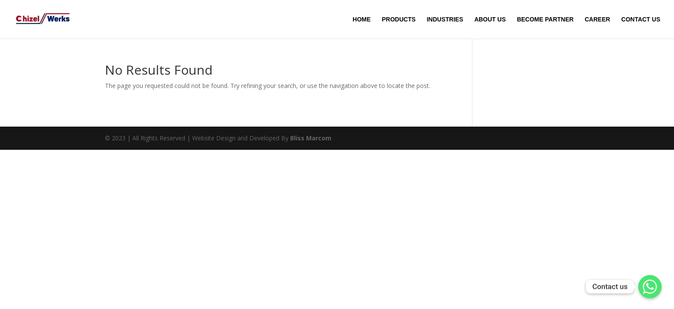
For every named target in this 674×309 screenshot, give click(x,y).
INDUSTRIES (445, 19)
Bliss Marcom (310, 138)
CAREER (597, 19)
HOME (361, 19)
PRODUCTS (399, 19)
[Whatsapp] (650, 286)
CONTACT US (640, 19)
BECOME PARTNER (545, 19)
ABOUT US (490, 19)
